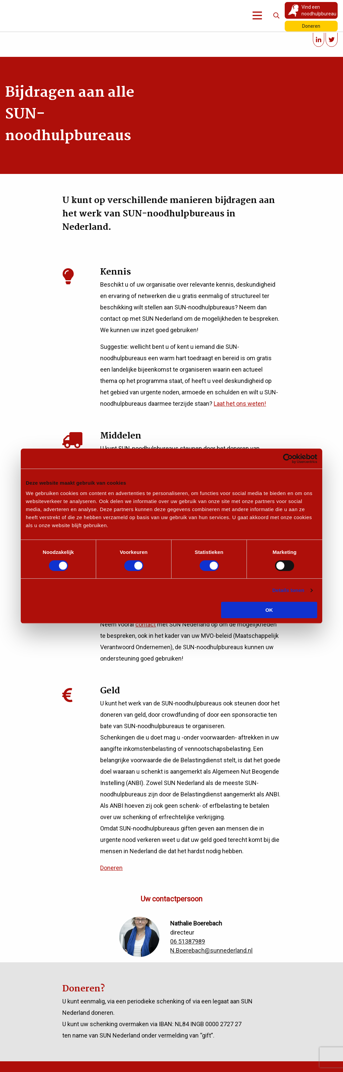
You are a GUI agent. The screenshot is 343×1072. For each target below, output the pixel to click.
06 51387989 (187, 941)
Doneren (311, 26)
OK (269, 610)
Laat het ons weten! (240, 403)
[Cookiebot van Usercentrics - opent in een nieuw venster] (288, 459)
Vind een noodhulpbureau (318, 10)
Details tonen (288, 590)
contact (145, 624)
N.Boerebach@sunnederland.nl (211, 950)
